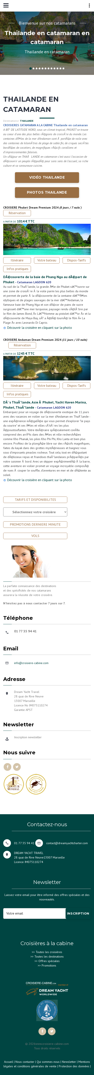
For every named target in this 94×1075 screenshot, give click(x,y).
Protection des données (74, 1066)
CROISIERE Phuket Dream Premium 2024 (31, 207)
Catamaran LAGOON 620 (34, 282)
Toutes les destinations (49, 956)
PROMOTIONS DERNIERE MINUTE (35, 524)
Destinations (10, 120)
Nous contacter (24, 1062)
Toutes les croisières (49, 952)
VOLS (35, 536)
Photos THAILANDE (47, 192)
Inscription (78, 913)
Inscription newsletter (28, 737)
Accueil (8, 1062)
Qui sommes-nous (48, 1062)
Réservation (17, 213)
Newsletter (69, 1062)
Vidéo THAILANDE (47, 177)
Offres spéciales (49, 961)
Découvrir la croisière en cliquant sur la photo (39, 327)
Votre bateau (46, 260)
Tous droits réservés (47, 1048)
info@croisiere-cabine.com (31, 663)
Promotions (49, 965)
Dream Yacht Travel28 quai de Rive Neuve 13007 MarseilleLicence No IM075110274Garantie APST (31, 701)
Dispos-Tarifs (76, 260)
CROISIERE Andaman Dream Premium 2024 (32, 340)
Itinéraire (17, 260)
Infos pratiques (17, 269)
